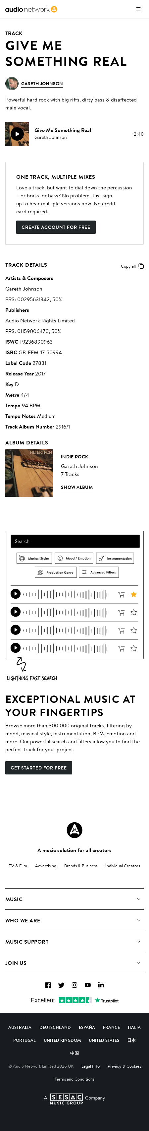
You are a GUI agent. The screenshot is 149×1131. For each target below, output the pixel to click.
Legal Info (90, 1066)
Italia (134, 1027)
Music (14, 899)
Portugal (24, 1040)
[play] (17, 134)
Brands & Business (80, 866)
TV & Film (18, 866)
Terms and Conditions (74, 1079)
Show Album (77, 487)
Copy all (133, 266)
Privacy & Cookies (124, 1066)
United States (104, 1040)
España (87, 1027)
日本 (131, 1040)
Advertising (45, 866)
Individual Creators (122, 866)
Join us (15, 962)
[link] (31, 9)
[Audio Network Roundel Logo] (74, 830)
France (111, 1027)
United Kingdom (62, 1040)
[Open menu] (138, 9)
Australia (19, 1027)
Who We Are (22, 920)
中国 (74, 1053)
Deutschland (55, 1027)
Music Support (26, 941)
